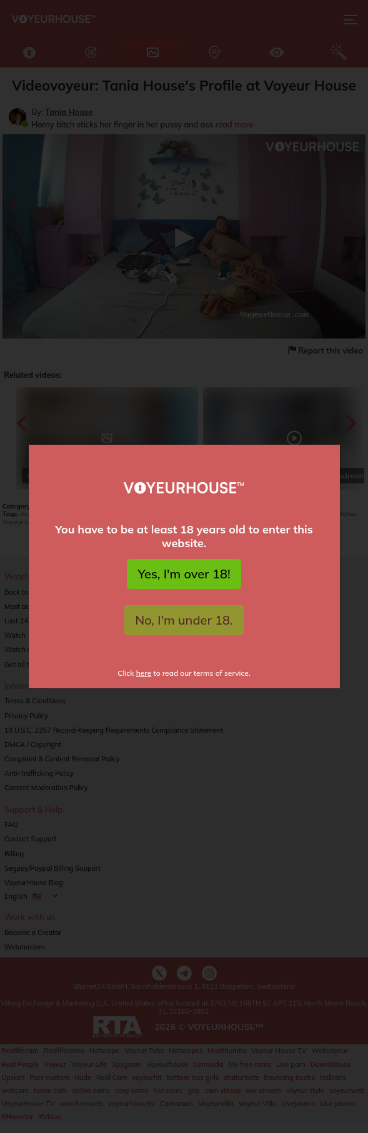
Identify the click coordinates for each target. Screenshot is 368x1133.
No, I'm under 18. (184, 620)
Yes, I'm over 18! (183, 573)
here (144, 673)
